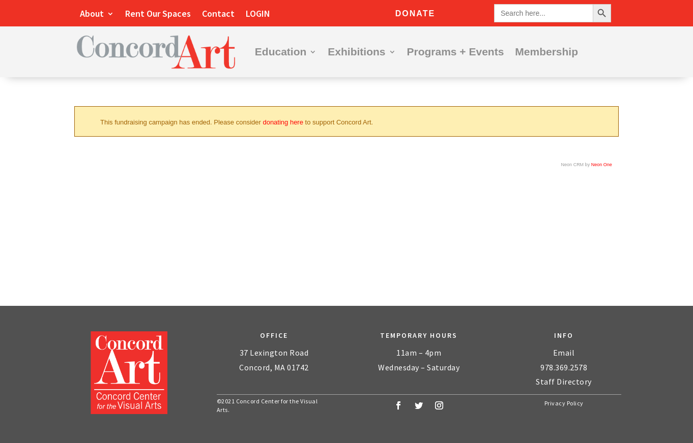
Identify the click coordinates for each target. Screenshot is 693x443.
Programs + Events (455, 51)
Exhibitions (356, 51)
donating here (283, 122)
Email (564, 352)
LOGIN (258, 14)
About (92, 14)
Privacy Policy (564, 403)
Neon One (601, 164)
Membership (546, 51)
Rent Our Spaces (158, 14)
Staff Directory (564, 381)
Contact (218, 14)
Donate (415, 13)
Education (281, 51)
